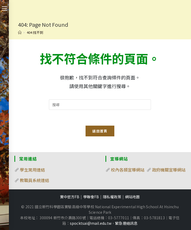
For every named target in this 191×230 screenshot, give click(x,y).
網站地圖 (132, 196)
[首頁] (19, 32)
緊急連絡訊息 (126, 223)
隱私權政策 (112, 196)
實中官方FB (69, 196)
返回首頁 (99, 131)
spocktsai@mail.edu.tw (90, 223)
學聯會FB (91, 196)
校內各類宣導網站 (127, 169)
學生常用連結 (32, 169)
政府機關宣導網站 (169, 169)
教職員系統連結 (34, 180)
